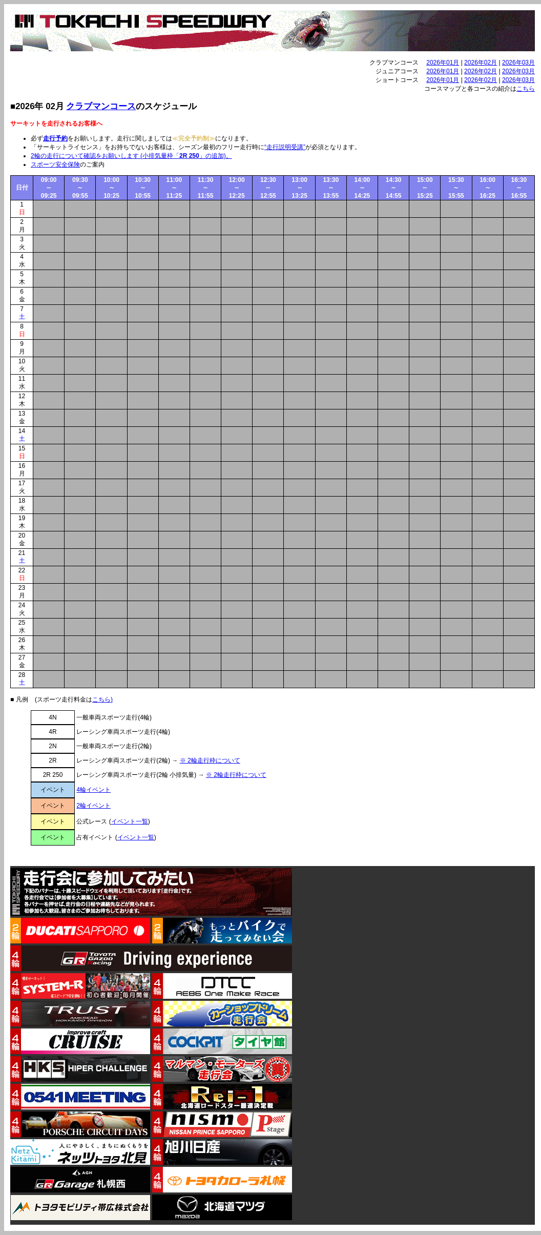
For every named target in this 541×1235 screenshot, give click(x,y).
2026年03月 (518, 62)
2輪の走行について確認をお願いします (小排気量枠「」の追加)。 (131, 155)
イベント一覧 (129, 821)
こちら (525, 88)
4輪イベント (93, 789)
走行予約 (55, 138)
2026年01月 (442, 62)
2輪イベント (93, 805)
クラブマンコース (101, 106)
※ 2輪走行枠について (210, 760)
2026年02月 (480, 62)
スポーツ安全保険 (55, 164)
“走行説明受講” (284, 147)
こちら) (102, 699)
